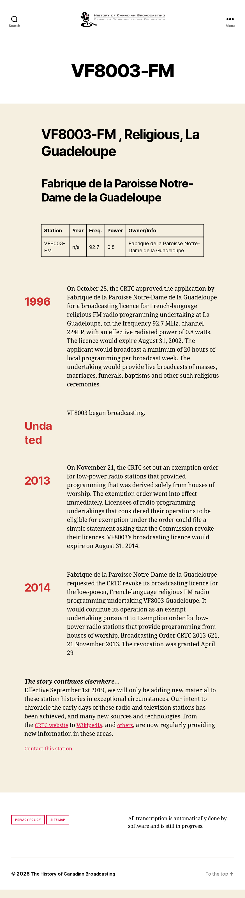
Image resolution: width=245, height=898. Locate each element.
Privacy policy (28, 828)
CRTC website (53, 733)
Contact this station (51, 757)
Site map (57, 828)
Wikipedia (94, 733)
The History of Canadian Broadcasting (77, 882)
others (133, 733)
